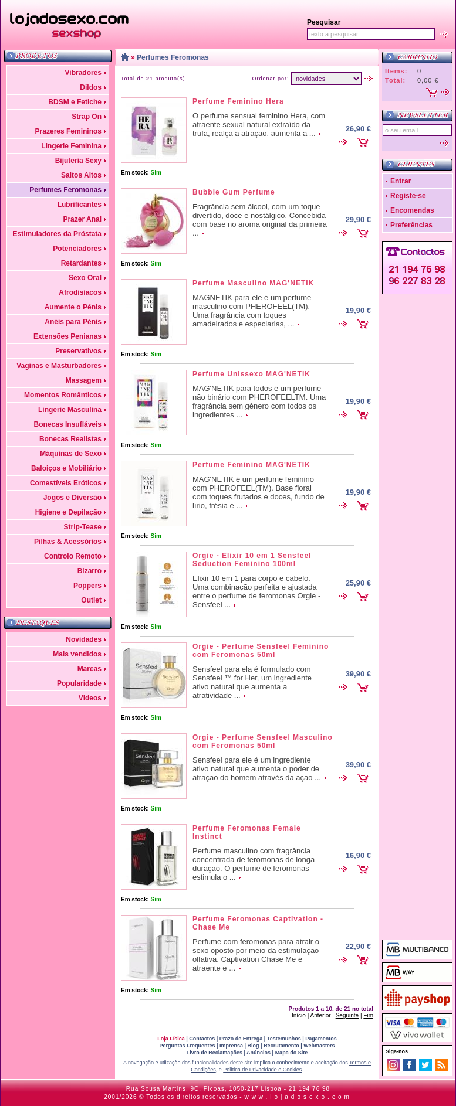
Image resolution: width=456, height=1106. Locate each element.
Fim (368, 1015)
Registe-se (408, 196)
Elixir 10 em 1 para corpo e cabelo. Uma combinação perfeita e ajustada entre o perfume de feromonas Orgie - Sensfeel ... (256, 591)
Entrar (400, 181)
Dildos (91, 87)
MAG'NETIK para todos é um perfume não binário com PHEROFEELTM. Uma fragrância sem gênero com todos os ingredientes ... (259, 401)
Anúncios (258, 1053)
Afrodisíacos (80, 292)
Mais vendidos (77, 654)
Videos (90, 698)
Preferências (411, 225)
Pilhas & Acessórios (68, 541)
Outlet (91, 600)
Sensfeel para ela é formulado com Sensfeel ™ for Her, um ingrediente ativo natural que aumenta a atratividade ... (252, 682)
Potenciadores (77, 248)
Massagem (84, 380)
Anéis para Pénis (73, 322)
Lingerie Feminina (71, 146)
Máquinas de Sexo (71, 454)
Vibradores (83, 73)
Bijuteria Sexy (78, 160)
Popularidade (79, 683)
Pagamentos (321, 1039)
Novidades (84, 639)
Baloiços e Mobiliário (66, 468)
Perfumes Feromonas (65, 190)
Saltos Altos (81, 175)
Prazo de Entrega (241, 1039)
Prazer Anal (82, 219)
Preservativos (78, 351)
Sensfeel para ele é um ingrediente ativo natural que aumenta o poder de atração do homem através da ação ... (256, 769)
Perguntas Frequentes (187, 1046)
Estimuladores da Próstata (57, 234)
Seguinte (347, 1015)
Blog (253, 1046)
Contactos (202, 1039)
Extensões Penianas (67, 336)
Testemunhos (284, 1039)
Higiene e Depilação (68, 512)
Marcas (89, 669)
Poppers (87, 585)
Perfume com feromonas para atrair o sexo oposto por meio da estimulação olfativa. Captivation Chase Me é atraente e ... (255, 954)
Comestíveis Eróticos (66, 483)
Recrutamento (281, 1046)
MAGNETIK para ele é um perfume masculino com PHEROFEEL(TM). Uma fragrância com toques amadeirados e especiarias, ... (251, 310)
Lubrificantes (80, 204)
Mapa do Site (291, 1053)
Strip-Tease (83, 527)
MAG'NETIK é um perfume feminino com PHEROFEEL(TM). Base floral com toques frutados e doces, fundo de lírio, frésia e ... (258, 492)
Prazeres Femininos (68, 131)
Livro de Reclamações (214, 1053)
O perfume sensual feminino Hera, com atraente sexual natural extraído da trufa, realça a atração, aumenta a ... (258, 124)
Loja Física (171, 1039)
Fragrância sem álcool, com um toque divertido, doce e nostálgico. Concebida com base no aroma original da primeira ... (259, 219)
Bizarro (89, 571)
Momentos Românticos (63, 395)
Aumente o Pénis (73, 307)
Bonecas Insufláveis (68, 424)
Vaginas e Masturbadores (59, 366)
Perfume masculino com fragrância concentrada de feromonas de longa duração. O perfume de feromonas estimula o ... (253, 864)
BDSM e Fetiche (75, 102)
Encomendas (412, 210)
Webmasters (319, 1046)
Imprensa (231, 1046)
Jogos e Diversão (72, 498)
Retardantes (81, 263)
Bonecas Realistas (70, 439)
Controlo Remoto (73, 556)
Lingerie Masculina (70, 410)
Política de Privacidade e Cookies (262, 1070)
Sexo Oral (85, 278)
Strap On (87, 117)
